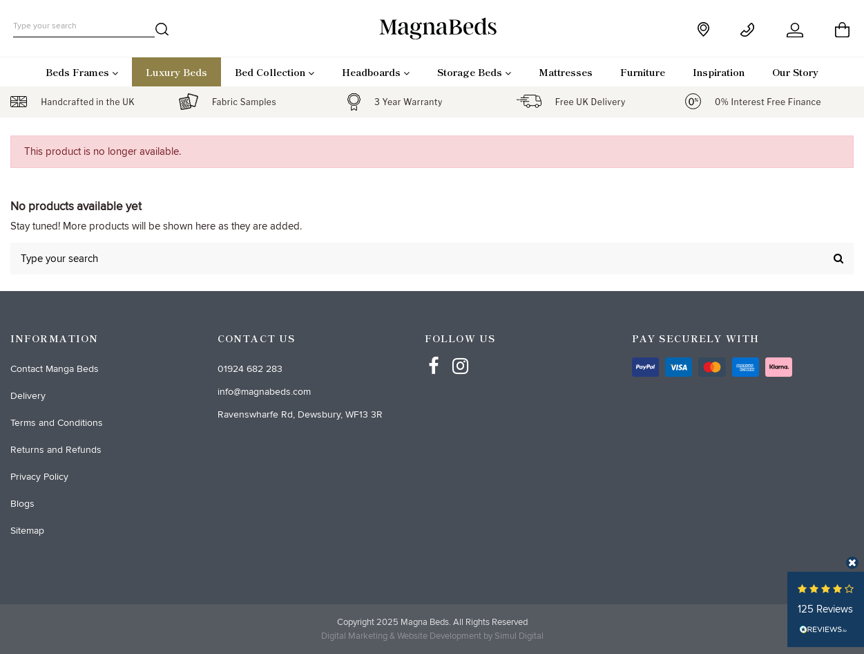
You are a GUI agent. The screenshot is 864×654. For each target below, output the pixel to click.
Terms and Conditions (56, 423)
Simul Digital (519, 636)
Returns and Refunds (56, 450)
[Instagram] (461, 353)
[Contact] (749, 30)
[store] (705, 29)
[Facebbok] (434, 353)
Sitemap (27, 530)
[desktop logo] (432, 27)
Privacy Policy (39, 477)
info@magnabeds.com (264, 392)
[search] (162, 32)
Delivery (28, 396)
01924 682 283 (250, 369)
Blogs (22, 504)
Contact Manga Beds (54, 369)
